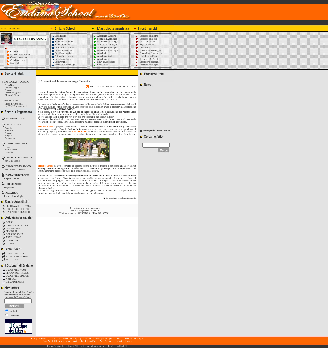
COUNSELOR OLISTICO (16, 209)
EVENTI (8, 243)
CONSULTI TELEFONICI (19, 157)
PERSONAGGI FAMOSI (15, 273)
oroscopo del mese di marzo (156, 131)
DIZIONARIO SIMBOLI (15, 276)
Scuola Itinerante (60, 44)
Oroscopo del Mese (146, 39)
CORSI (7, 222)
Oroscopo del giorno (147, 36)
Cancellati (12, 315)
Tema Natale (143, 47)
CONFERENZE (11, 228)
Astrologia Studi (103, 56)
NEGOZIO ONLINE (15, 118)
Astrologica (101, 53)
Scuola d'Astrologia (62, 41)
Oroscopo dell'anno (148, 41)
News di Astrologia (104, 61)
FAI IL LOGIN (11, 259)
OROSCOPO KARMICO (18, 166)
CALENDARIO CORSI (15, 225)
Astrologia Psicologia (105, 47)
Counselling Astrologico (149, 53)
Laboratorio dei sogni (147, 61)
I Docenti (57, 39)
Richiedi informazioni (20, 54)
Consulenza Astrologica (148, 50)
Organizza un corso (19, 57)
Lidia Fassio (58, 36)
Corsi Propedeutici (61, 50)
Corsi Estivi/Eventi (61, 59)
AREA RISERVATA (13, 253)
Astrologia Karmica (62, 56)
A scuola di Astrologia (106, 50)
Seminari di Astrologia (63, 64)
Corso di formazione (62, 47)
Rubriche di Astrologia (106, 41)
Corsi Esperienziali (61, 53)
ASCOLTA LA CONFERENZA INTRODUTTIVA (110, 86)
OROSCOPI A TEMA (16, 143)
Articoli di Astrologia (105, 44)
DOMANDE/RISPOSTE (18, 175)
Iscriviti (11, 311)
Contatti (14, 51)
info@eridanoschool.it (89, 210)
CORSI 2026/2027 (12, 234)
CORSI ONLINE (14, 184)
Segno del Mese (145, 44)
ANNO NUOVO (11, 237)
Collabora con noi (18, 60)
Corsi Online (59, 61)
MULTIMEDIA (10, 100)
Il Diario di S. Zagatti (147, 59)
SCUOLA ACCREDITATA (16, 206)
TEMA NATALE (13, 124)
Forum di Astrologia (147, 64)
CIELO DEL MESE (13, 281)
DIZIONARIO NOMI (14, 270)
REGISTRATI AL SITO (15, 256)
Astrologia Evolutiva (105, 36)
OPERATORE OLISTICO (16, 212)
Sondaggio (15, 63)
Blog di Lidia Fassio (147, 56)
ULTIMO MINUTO (13, 240)
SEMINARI (9, 231)
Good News (101, 64)
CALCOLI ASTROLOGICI (16, 81)
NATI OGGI (9, 279)
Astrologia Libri (103, 59)
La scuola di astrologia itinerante (121, 198)
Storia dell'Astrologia (105, 39)
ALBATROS (12, 193)
